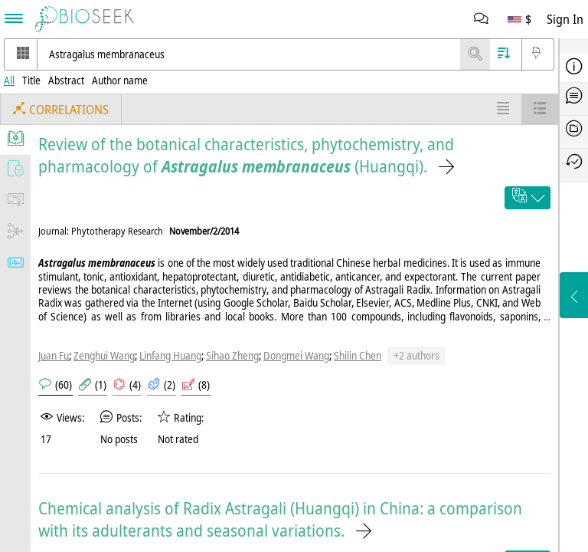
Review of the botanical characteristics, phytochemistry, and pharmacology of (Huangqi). (246, 155)
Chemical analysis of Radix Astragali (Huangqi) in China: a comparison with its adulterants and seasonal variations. (280, 519)
